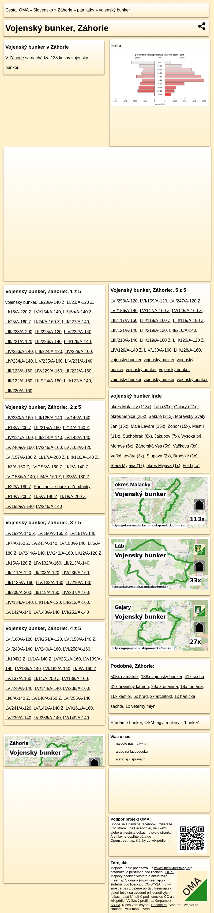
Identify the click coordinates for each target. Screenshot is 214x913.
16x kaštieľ (121, 696)
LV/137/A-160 (18, 678)
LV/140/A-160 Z (46, 698)
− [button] (12, 165)
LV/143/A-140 (78, 437)
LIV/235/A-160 (48, 361)
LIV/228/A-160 (78, 351)
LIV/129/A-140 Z (126, 350)
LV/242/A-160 (60, 553)
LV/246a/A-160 (19, 447)
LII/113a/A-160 (19, 582)
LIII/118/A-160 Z (155, 320)
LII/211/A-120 (18, 572)
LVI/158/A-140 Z (79, 639)
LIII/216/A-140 (182, 330)
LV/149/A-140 (76, 718)
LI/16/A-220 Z (18, 312)
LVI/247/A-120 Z (185, 301)
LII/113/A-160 (46, 592)
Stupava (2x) (159, 456)
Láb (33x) (163, 407)
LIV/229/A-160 (48, 371)
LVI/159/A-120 (153, 301)
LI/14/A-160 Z (76, 427)
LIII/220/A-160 (18, 390)
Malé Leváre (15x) (148, 426)
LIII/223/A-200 (18, 331)
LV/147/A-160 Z (155, 310)
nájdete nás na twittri (131, 743)
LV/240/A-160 (48, 649)
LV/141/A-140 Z (48, 708)
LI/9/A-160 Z (84, 668)
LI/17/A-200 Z (52, 457)
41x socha (194, 676)
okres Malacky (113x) (131, 407)
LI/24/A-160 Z (47, 322)
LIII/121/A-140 (124, 330)
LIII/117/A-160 (124, 320)
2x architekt (161, 696)
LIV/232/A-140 (77, 331)
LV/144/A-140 (48, 688)
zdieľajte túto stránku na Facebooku (141, 826)
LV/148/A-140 (47, 612)
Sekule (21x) (161, 416)
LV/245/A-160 (49, 447)
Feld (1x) (191, 465)
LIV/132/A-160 (47, 563)
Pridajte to (159, 905)
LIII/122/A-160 (18, 381)
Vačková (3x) (185, 446)
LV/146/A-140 (78, 417)
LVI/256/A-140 (47, 718)
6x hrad (140, 696)
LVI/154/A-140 (47, 312)
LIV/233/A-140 (19, 351)
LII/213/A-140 (76, 563)
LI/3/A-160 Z (17, 467)
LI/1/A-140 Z (39, 659)
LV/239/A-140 (18, 718)
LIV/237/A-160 (75, 592)
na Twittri (160, 828)
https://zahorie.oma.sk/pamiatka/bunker (182, 276)
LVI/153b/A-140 (20, 477)
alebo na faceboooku (132, 751)
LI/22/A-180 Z (18, 486)
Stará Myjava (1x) (127, 465)
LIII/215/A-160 (47, 427)
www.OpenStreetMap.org (173, 868)
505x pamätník (125, 676)
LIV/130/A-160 (157, 350)
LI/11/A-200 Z (47, 678)
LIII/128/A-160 (187, 350)
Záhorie (65, 10)
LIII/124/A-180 (48, 381)
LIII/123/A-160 (18, 371)
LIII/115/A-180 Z (188, 320)
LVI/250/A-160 (76, 649)
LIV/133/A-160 (49, 582)
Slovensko (43, 10)
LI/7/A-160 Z (17, 543)
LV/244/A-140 (32, 553)
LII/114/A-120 (48, 602)
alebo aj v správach (130, 759)
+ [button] (12, 156)
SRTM (115, 905)
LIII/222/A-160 (78, 371)
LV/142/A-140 (18, 612)
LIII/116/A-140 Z (82, 457)
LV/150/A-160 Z (52, 533)
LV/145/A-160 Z (187, 310)
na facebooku (147, 824)
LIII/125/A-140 (48, 417)
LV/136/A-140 (28, 668)
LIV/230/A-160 (19, 417)
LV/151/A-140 (83, 533)
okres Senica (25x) (128, 416)
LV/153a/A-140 (19, 506)
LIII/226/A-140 (48, 341)
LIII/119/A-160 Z (155, 340)
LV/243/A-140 (44, 543)
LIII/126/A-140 (77, 341)
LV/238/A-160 (76, 688)
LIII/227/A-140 (75, 322)
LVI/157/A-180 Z (20, 457)
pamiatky (85, 10)
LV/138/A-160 (75, 678)
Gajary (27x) (186, 407)
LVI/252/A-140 (75, 612)
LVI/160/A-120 (18, 639)
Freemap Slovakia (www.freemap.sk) (139, 880)
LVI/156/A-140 (124, 310)
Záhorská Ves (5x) (153, 446)
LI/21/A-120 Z (80, 302)
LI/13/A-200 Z (18, 427)
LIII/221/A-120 (18, 341)
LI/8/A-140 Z (17, 698)
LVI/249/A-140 (18, 688)
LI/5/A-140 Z (45, 496)
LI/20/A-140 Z (52, 302)
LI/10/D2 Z (15, 659)
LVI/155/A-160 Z (46, 467)
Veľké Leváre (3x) (127, 456)
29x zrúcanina (164, 686)
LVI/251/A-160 (67, 659)
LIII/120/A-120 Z (188, 340)
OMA (24, 10)
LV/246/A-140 (49, 506)
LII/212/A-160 (76, 602)
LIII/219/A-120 (153, 330)
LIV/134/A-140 (19, 602)
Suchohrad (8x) (137, 436)
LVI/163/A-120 (77, 447)
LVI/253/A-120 (124, 301)
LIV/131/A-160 (19, 437)
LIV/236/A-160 (75, 572)
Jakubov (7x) (166, 436)
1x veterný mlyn (141, 706)
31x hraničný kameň (130, 686)
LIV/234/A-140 (19, 361)
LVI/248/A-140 (18, 649)
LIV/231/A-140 (78, 361)
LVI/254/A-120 (48, 639)
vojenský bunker (114, 10)
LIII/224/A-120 (48, 351)
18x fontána (191, 686)
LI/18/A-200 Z (73, 496)
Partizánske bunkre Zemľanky (62, 486)
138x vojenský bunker (161, 676)
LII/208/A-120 (46, 572)
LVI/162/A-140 (56, 668)
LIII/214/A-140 (48, 437)
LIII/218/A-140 (124, 340)
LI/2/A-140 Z (76, 467)
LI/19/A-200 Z (18, 496)
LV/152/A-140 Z (20, 533)
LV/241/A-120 (18, 708)
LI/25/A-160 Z (18, 322)
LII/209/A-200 (18, 592)
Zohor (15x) (179, 426)
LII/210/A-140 (78, 582)
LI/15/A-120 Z (18, 563)
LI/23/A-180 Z (76, 477)
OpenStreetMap (109, 276)
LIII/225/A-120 (48, 331)
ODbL (169, 872)
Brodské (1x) (185, 456)
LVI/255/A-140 (77, 698)
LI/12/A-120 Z (88, 553)
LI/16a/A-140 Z (77, 312)
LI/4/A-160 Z (49, 477)
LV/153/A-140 (73, 543)
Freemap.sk (137, 276)
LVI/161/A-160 (79, 708)
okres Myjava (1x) (163, 465)
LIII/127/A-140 (77, 381)
